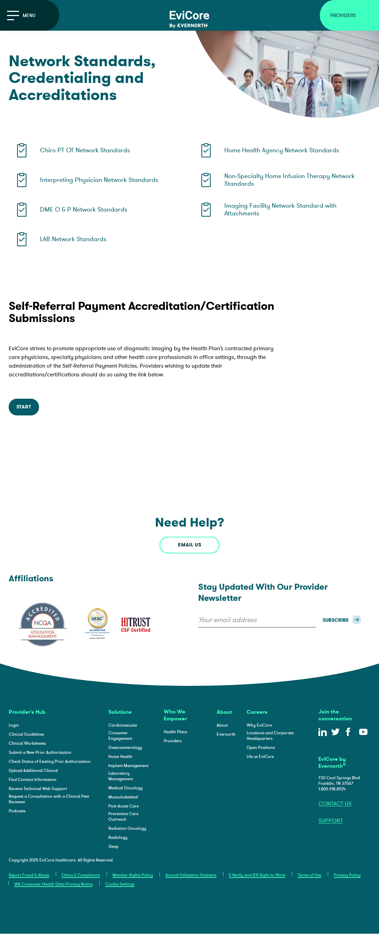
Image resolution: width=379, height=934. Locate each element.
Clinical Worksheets (27, 743)
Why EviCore (259, 725)
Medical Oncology (125, 788)
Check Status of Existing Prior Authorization (50, 761)
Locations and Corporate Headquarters (270, 735)
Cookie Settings (119, 884)
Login (14, 725)
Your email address (227, 620)
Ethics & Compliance (81, 875)
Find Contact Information (32, 779)
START (23, 407)
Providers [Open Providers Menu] (343, 15)
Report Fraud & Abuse (29, 875)
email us (189, 545)
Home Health (120, 756)
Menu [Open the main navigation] (21, 15)
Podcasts (17, 811)
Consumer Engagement (120, 735)
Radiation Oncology (127, 828)
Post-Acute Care (123, 806)
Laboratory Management (120, 776)
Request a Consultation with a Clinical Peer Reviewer (49, 799)
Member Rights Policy (133, 875)
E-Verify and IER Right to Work (257, 875)
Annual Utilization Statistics (190, 875)
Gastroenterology (125, 747)
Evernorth (226, 734)
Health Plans (175, 732)
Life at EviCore (260, 756)
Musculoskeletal (123, 797)
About (222, 725)
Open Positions (261, 747)
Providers (172, 741)
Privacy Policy (347, 875)
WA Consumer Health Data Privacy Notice (53, 884)
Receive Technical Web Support (38, 788)
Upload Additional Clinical (33, 770)
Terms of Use (309, 875)
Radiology (117, 837)
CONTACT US (334, 803)
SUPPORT (330, 821)
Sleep (113, 846)
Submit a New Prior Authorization (40, 752)
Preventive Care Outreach (123, 816)
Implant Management (128, 765)
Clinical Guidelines (26, 734)
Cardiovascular (123, 725)
